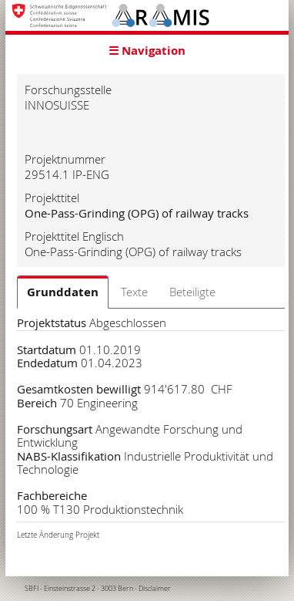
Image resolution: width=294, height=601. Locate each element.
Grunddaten (63, 292)
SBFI (31, 588)
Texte (134, 291)
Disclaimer (155, 588)
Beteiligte (192, 291)
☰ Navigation (147, 50)
